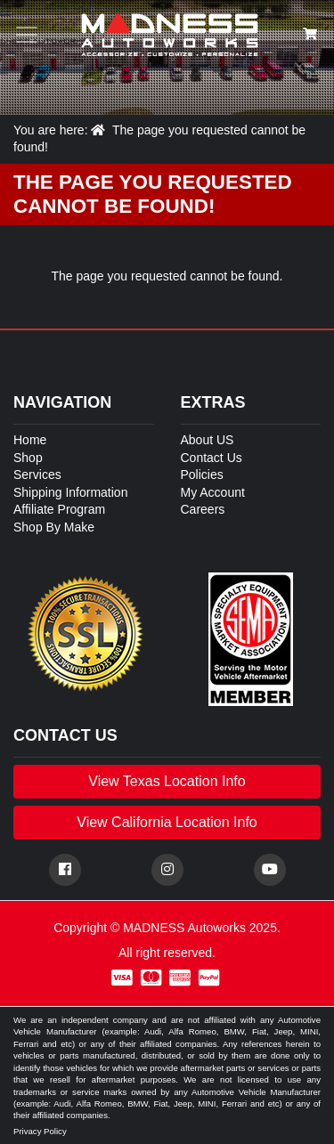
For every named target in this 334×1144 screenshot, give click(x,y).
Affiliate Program (59, 509)
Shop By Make (53, 527)
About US (207, 440)
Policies (202, 474)
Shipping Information (70, 492)
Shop (28, 457)
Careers (203, 509)
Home (29, 440)
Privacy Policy (40, 1131)
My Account (213, 492)
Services (37, 474)
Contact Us (211, 457)
